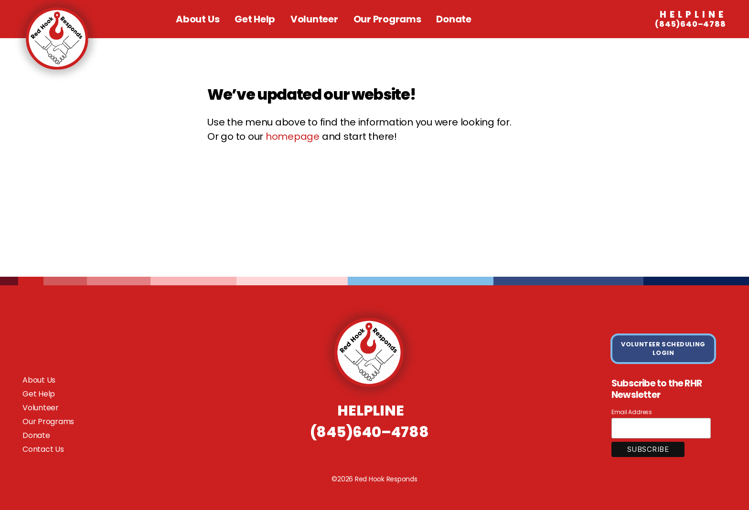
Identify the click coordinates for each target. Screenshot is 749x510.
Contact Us (43, 449)
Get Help (255, 19)
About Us (197, 19)
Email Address (631, 412)
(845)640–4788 (690, 20)
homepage (293, 136)
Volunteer (314, 19)
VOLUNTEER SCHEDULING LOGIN (663, 348)
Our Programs (387, 19)
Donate (453, 19)
